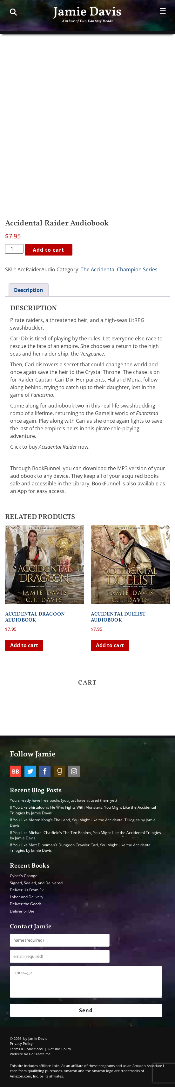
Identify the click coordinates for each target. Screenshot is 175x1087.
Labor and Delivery (26, 896)
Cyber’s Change (23, 875)
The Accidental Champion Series (119, 269)
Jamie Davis (87, 12)
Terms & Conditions (26, 1048)
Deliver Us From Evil (27, 890)
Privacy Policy (21, 1043)
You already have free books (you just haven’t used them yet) (63, 800)
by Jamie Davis (35, 1038)
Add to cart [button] (24, 645)
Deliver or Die (22, 911)
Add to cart (48, 249)
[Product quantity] (14, 249)
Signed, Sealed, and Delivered (36, 883)
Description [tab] (28, 290)
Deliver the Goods (26, 903)
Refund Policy (59, 1048)
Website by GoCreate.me (30, 1054)
